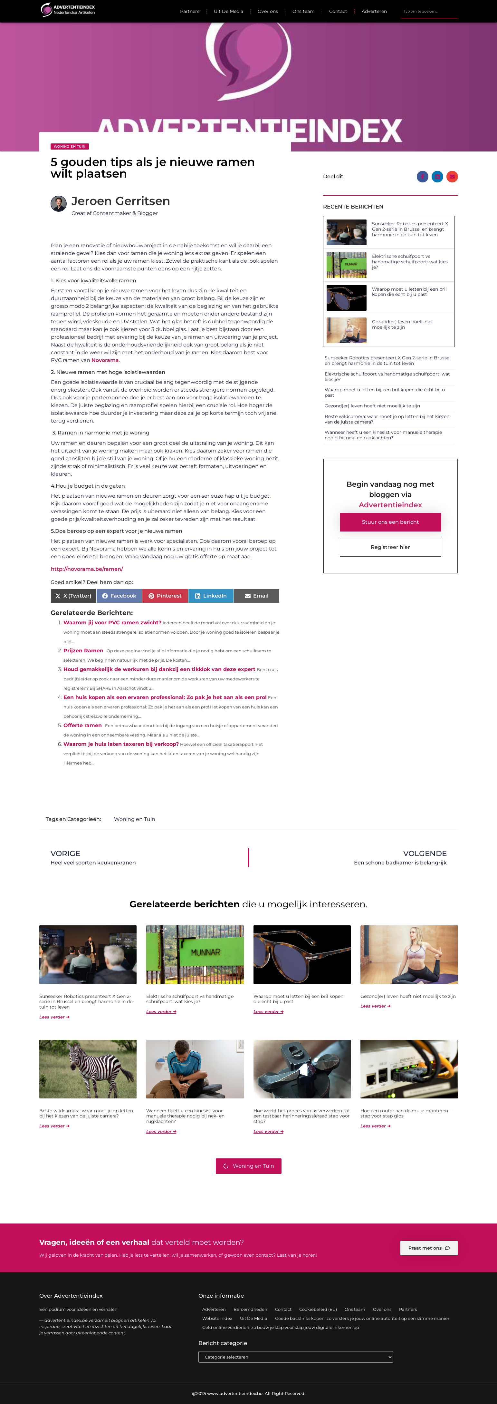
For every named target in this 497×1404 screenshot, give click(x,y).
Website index (217, 1318)
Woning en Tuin (70, 146)
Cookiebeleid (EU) (318, 1309)
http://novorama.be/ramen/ (87, 569)
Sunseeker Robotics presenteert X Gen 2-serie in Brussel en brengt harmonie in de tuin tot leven (410, 229)
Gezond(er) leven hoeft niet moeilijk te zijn (402, 324)
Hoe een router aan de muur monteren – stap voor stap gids (406, 1113)
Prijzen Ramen (83, 651)
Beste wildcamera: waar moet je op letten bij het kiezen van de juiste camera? (387, 419)
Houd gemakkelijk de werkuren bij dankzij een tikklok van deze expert (159, 669)
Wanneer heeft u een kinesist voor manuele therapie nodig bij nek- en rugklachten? (383, 435)
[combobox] (428, 11)
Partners (189, 11)
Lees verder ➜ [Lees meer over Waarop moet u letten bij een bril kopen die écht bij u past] (268, 1011)
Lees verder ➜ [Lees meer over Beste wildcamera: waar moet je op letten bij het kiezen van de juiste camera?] (54, 1125)
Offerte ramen (82, 725)
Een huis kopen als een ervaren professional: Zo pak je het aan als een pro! (165, 697)
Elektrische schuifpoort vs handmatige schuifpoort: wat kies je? (410, 261)
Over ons (268, 11)
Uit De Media (228, 11)
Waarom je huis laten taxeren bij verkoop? (121, 744)
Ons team (303, 11)
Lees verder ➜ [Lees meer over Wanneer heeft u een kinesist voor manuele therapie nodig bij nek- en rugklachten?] (161, 1131)
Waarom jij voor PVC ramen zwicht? (112, 622)
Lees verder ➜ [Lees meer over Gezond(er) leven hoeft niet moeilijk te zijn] (375, 1006)
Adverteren (374, 11)
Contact (338, 11)
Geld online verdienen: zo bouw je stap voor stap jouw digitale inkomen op (280, 1327)
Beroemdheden (250, 1309)
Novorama (105, 360)
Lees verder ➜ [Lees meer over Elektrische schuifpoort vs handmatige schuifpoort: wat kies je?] (161, 1011)
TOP (476, 1378)
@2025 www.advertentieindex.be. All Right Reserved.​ (248, 1393)
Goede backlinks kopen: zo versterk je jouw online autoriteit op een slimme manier (362, 1318)
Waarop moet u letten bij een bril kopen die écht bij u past (409, 291)
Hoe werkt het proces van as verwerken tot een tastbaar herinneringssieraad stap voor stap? (301, 1116)
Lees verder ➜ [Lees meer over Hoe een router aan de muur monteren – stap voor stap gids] (375, 1125)
